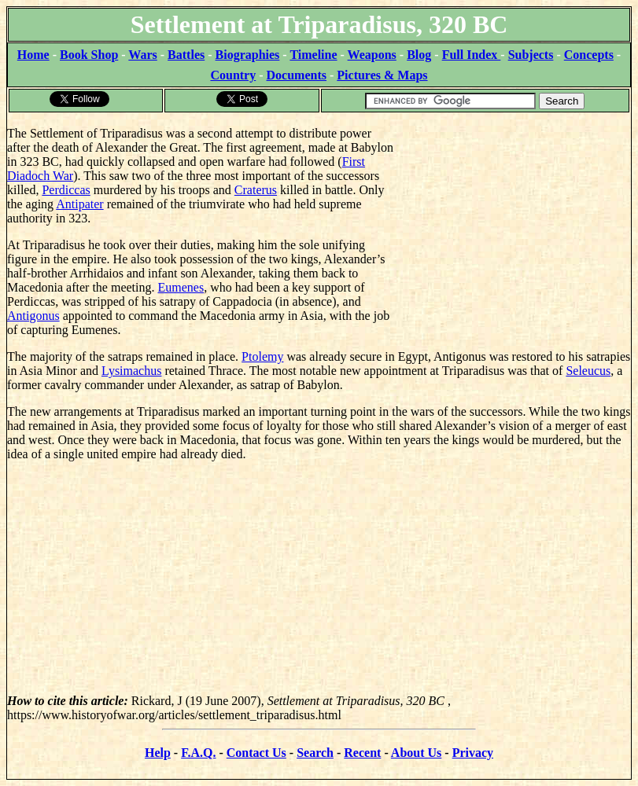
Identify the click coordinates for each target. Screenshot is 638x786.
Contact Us (256, 752)
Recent (362, 752)
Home (33, 54)
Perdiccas (66, 189)
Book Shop (89, 54)
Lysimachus (131, 370)
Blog (419, 54)
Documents (296, 75)
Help (158, 752)
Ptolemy (262, 356)
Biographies (248, 54)
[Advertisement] (512, 212)
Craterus (255, 189)
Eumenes (180, 287)
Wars (142, 54)
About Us (416, 752)
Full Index (471, 54)
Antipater (79, 204)
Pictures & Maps (382, 75)
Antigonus (33, 315)
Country (233, 75)
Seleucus (588, 370)
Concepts (589, 54)
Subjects (531, 54)
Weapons (372, 54)
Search (315, 752)
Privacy (472, 752)
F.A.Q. (198, 752)
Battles (186, 54)
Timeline (313, 54)
